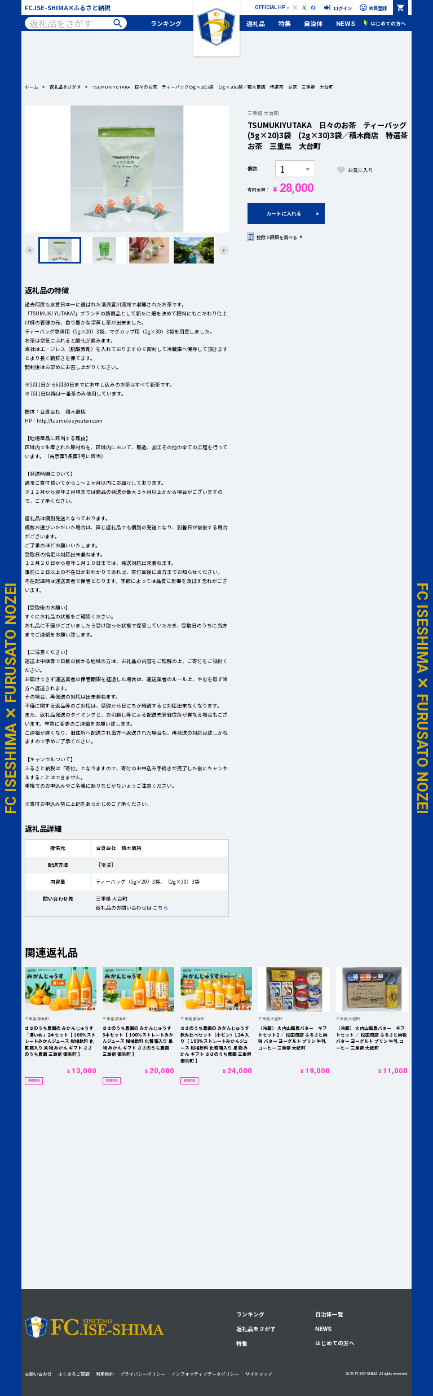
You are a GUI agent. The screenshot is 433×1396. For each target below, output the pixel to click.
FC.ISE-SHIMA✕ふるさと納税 (68, 7)
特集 (285, 23)
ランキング (166, 23)
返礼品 (255, 23)
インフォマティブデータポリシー (205, 1374)
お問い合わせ (38, 1374)
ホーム (31, 87)
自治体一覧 (329, 1314)
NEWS (345, 24)
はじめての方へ (335, 1343)
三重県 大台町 (263, 113)
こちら (160, 907)
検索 (117, 23)
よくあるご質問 (74, 1374)
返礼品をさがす (65, 87)
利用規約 (105, 1374)
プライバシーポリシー (142, 1374)
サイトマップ (258, 1374)
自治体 (313, 23)
